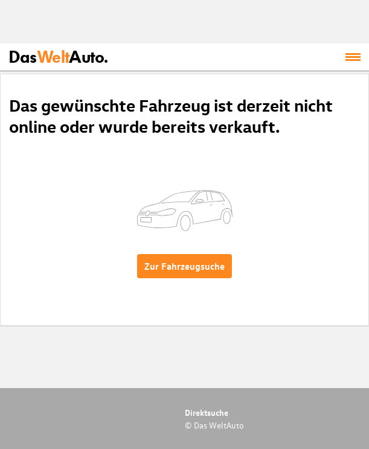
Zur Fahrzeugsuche (184, 266)
